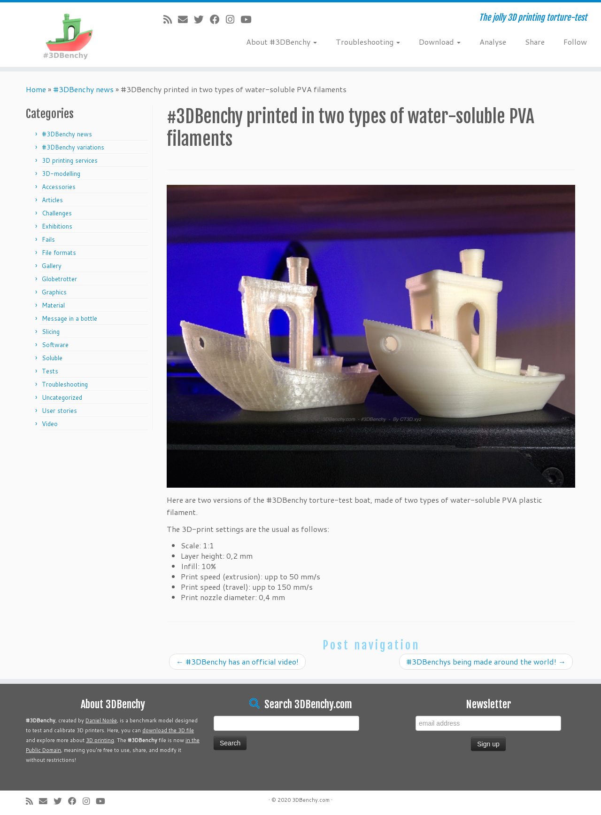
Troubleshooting (368, 41)
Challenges (57, 213)
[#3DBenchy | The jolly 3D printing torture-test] (69, 34)
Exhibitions (57, 226)
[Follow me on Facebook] (218, 19)
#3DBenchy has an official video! (237, 661)
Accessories (59, 186)
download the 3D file (168, 730)
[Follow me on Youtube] (248, 19)
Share (535, 41)
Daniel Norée (101, 720)
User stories (59, 410)
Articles (52, 200)
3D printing (100, 740)
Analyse (492, 41)
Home (36, 89)
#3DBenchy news (83, 89)
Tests (50, 371)
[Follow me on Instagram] (233, 19)
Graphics (54, 292)
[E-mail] (186, 19)
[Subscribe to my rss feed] (170, 19)
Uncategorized (62, 397)
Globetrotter (59, 279)
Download (440, 41)
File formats (59, 252)
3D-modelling (61, 173)
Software (55, 344)
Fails (48, 239)
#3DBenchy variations (73, 147)
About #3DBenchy (281, 41)
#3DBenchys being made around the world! (486, 661)
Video (50, 423)
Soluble (52, 358)
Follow (575, 41)
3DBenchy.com (311, 800)
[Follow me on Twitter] (202, 19)
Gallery (52, 265)
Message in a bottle (69, 318)
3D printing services (70, 160)
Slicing (51, 331)
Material (53, 305)
